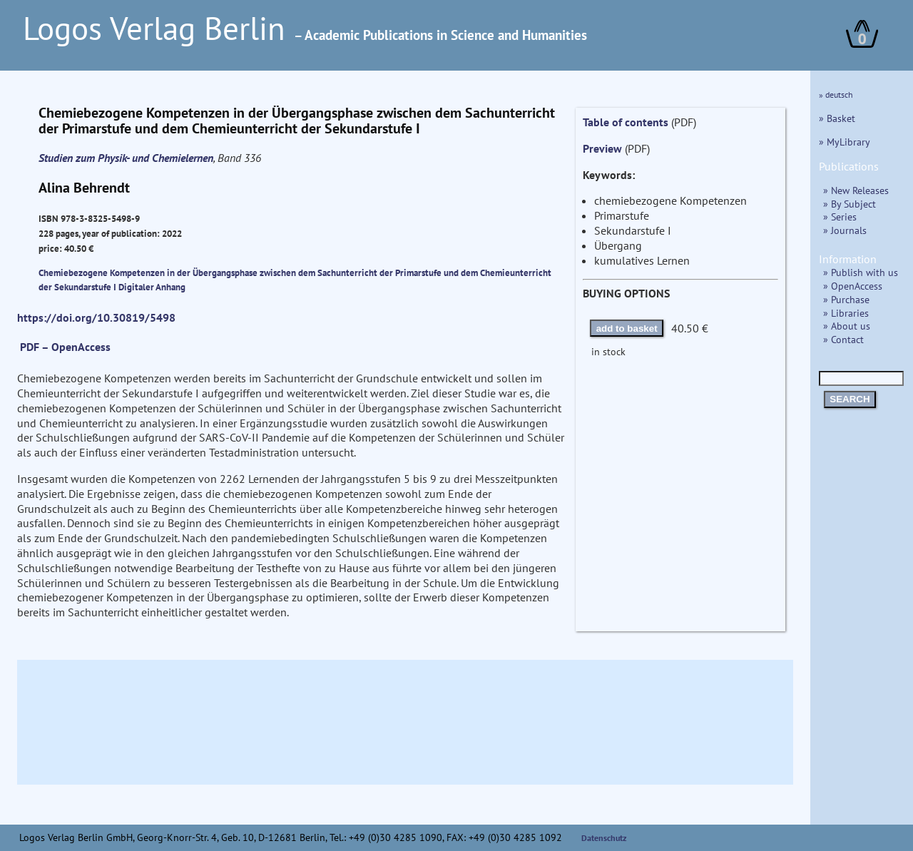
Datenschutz (604, 837)
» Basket (837, 118)
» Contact (843, 339)
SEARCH (849, 399)
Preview (602, 148)
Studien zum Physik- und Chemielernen (126, 158)
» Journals (845, 230)
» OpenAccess (852, 285)
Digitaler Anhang (151, 286)
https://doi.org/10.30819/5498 (96, 317)
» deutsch (836, 94)
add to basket (627, 328)
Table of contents (625, 122)
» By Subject (849, 203)
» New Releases (856, 190)
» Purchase (846, 299)
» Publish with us (860, 272)
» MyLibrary (844, 141)
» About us (846, 325)
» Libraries (846, 313)
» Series (840, 216)
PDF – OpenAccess (65, 347)
